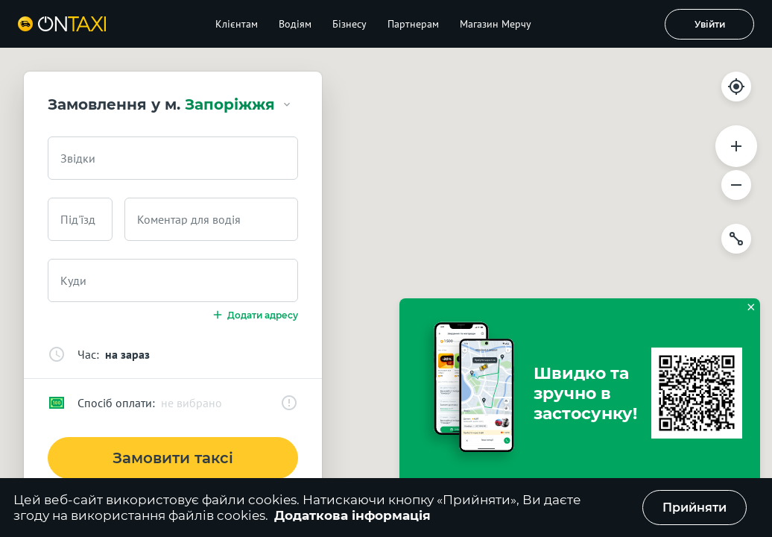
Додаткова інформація (352, 515)
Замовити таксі (173, 458)
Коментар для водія (189, 219)
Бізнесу (349, 24)
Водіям (295, 24)
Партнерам (413, 24)
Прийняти (694, 507)
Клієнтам (236, 24)
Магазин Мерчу (495, 24)
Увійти (710, 24)
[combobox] (172, 158)
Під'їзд (77, 219)
